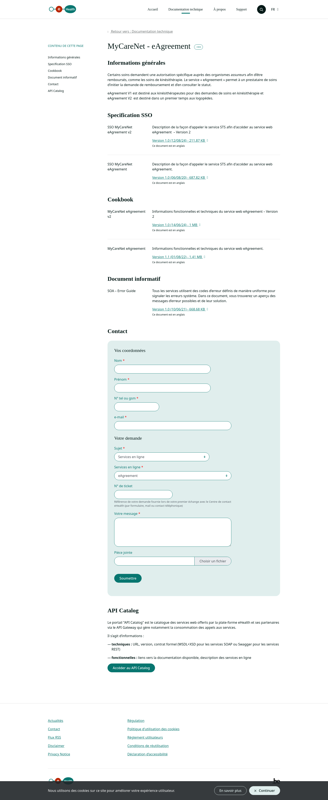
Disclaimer (56, 745)
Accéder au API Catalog (131, 668)
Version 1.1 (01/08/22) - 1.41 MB (179, 257)
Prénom (120, 379)
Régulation (135, 720)
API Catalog (56, 91)
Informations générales (64, 57)
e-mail (119, 417)
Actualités (55, 720)
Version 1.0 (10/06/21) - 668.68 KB (180, 309)
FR (273, 9)
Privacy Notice (59, 754)
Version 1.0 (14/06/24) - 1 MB (177, 225)
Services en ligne (127, 467)
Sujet (118, 448)
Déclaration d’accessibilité (147, 754)
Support (241, 9)
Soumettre (127, 578)
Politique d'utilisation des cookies (153, 729)
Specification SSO (60, 64)
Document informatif (62, 77)
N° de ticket (123, 486)
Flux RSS (54, 737)
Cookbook (55, 71)
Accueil (152, 9)
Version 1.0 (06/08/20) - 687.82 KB (180, 177)
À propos (219, 9)
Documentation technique (185, 9)
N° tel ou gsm (125, 398)
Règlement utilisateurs (145, 737)
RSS (198, 47)
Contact (53, 84)
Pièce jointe (123, 552)
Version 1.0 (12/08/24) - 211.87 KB (180, 140)
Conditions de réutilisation (148, 745)
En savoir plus (230, 790)
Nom (118, 360)
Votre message (125, 513)
